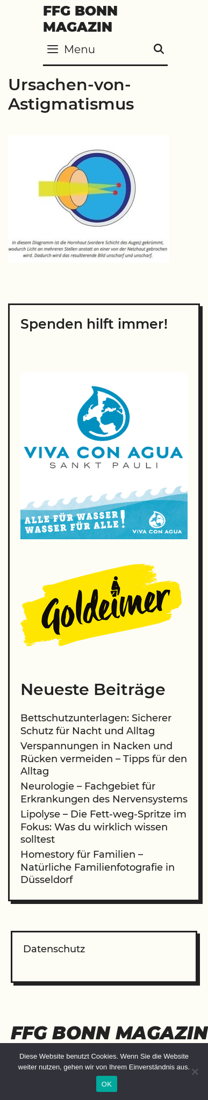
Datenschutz (54, 949)
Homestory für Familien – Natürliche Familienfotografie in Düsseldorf (97, 867)
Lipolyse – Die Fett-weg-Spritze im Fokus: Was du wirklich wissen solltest (103, 826)
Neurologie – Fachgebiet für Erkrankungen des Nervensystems (104, 792)
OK (107, 1084)
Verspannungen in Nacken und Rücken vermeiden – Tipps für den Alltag (103, 758)
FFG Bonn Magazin (80, 19)
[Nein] (194, 1071)
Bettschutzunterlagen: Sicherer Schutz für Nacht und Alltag (95, 724)
